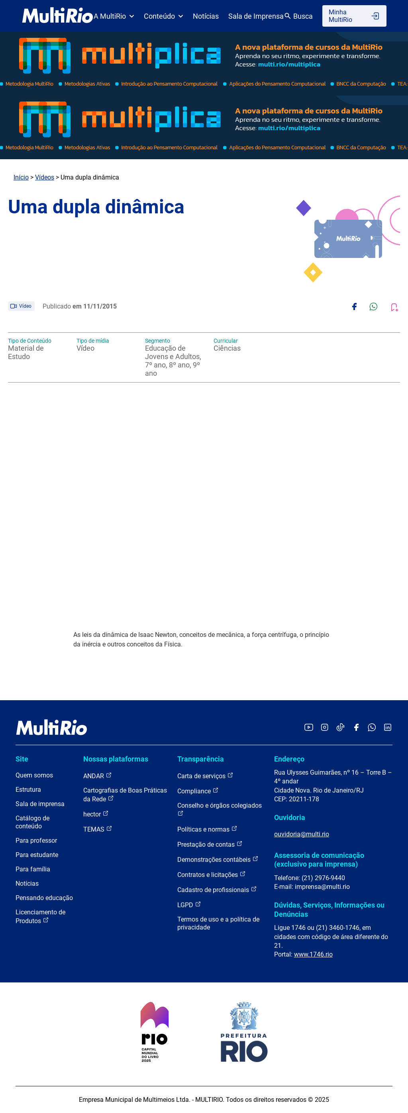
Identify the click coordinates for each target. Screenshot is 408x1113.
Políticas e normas (207, 829)
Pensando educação (44, 898)
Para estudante (37, 855)
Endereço (289, 759)
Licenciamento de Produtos (40, 916)
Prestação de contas (210, 844)
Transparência (200, 759)
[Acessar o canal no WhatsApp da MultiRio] (372, 728)
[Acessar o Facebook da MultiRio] (356, 728)
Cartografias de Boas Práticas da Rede (125, 795)
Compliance (198, 791)
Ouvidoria (289, 817)
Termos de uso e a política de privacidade (218, 923)
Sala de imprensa (40, 804)
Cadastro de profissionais (217, 889)
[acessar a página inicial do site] (58, 16)
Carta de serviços (205, 775)
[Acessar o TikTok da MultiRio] (340, 728)
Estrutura (28, 789)
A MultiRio (114, 16)
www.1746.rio (313, 954)
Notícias (206, 16)
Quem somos (34, 775)
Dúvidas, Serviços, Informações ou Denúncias (329, 909)
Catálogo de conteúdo (32, 822)
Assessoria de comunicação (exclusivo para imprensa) (319, 859)
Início (21, 177)
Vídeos (44, 177)
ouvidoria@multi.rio (301, 834)
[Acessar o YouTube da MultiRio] (309, 728)
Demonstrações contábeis (218, 859)
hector (96, 814)
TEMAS (97, 829)
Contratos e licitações (211, 874)
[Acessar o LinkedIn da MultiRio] (387, 728)
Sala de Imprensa (256, 16)
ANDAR (97, 775)
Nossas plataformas (115, 759)
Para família (33, 869)
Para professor (36, 840)
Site (22, 759)
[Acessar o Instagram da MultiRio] (325, 728)
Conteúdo (163, 16)
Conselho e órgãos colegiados (219, 809)
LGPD (189, 904)
